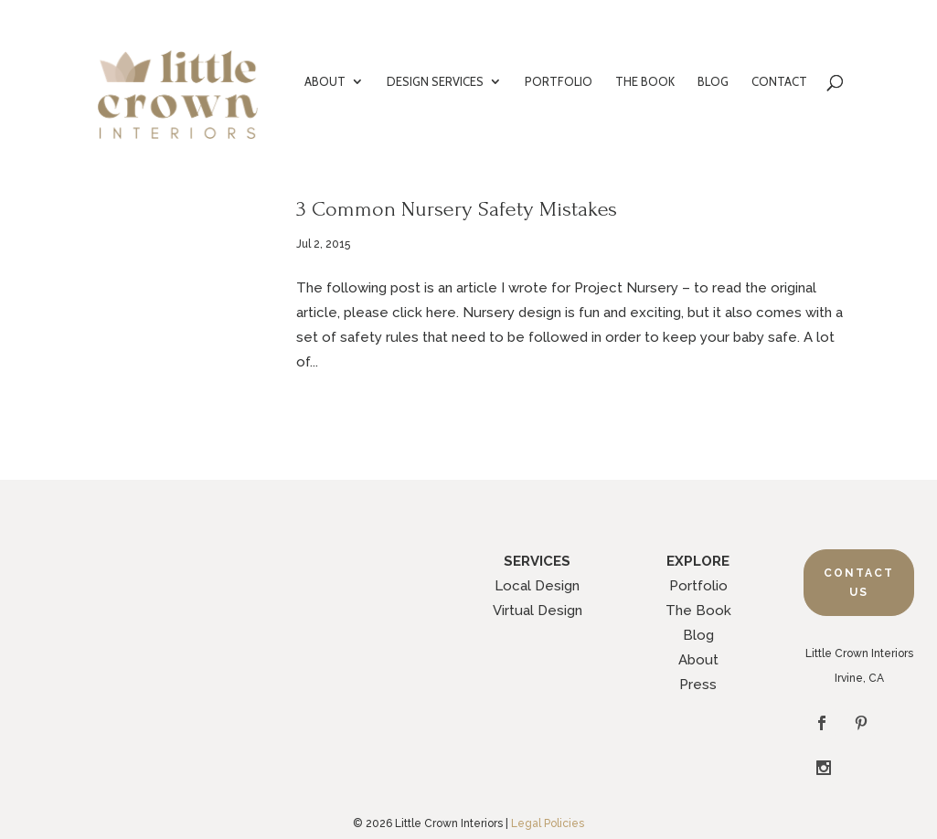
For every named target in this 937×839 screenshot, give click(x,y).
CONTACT (779, 82)
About (698, 660)
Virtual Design (537, 610)
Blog (698, 635)
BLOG (713, 82)
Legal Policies (547, 779)
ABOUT (325, 82)
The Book (698, 610)
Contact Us (859, 582)
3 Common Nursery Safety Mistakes (456, 208)
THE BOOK (645, 82)
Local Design (537, 586)
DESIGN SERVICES (435, 82)
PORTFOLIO (558, 82)
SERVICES (537, 561)
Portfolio (698, 586)
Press (698, 684)
